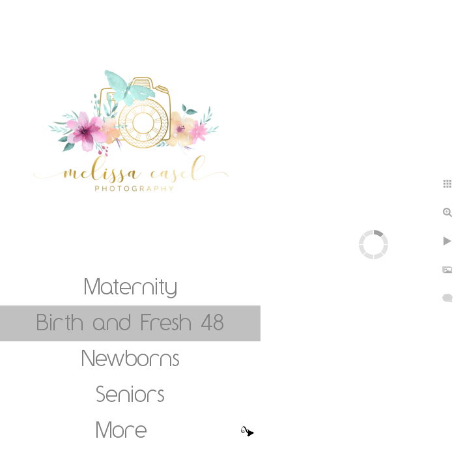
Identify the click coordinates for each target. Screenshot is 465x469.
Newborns (130, 358)
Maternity (130, 286)
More (121, 429)
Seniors (130, 393)
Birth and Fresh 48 (130, 322)
